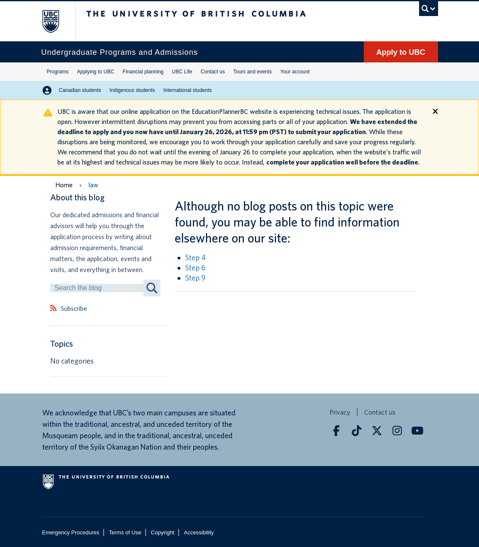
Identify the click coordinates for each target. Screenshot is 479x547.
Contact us (212, 72)
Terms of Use (125, 532)
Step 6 (195, 267)
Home (64, 185)
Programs (58, 72)
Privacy (340, 412)
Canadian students (80, 90)
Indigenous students (132, 90)
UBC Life (182, 72)
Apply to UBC (400, 52)
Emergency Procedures (71, 532)
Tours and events (252, 72)
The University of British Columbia (61, 21)
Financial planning (143, 72)
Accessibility (199, 532)
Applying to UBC (95, 72)
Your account (295, 72)
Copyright (162, 532)
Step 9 (195, 277)
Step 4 (195, 257)
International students (187, 90)
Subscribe (74, 309)
